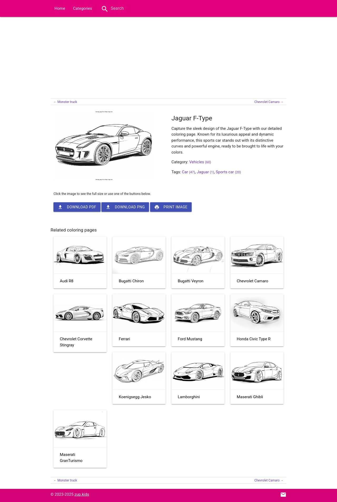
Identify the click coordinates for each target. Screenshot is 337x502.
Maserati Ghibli (250, 397)
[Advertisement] (168, 56)
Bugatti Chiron (131, 281)
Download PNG (125, 207)
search (105, 9)
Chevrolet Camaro (252, 281)
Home (59, 8)
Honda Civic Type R (253, 339)
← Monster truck (65, 102)
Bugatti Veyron (190, 281)
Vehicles (200, 162)
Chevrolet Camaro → (269, 102)
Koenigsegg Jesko (135, 397)
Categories (82, 8)
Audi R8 (66, 281)
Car (188, 172)
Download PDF (77, 207)
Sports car (228, 172)
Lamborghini (189, 397)
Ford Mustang (190, 339)
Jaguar (205, 172)
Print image (170, 207)
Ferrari (124, 339)
